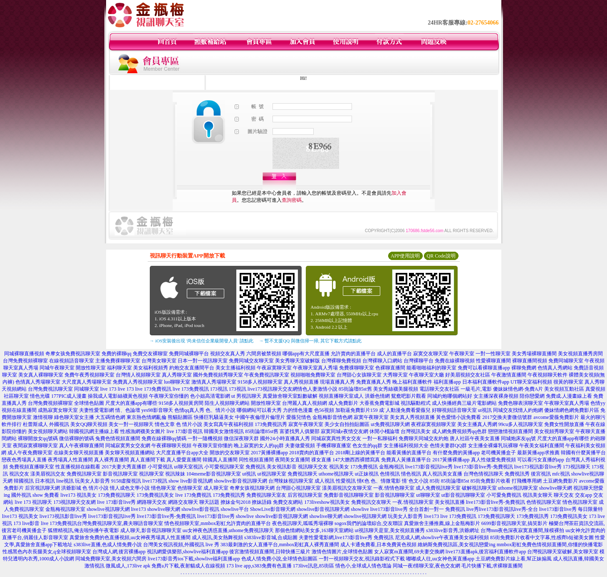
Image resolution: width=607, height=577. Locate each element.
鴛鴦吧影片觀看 (408, 396)
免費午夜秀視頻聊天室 (89, 375)
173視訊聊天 (576, 467)
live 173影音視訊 (184, 431)
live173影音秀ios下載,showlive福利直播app (194, 559)
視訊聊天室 (151, 474)
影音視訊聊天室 (120, 474)
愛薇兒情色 (298, 417)
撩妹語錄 (262, 502)
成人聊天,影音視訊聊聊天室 (150, 530)
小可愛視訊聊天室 (224, 467)
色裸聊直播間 (390, 368)
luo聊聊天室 (177, 382)
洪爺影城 (71, 488)
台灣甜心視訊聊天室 (298, 488)
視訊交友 (19, 474)
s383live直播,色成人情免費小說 (108, 544)
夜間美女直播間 (292, 460)
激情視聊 (43, 417)
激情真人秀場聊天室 (213, 382)
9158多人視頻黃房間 (181, 403)
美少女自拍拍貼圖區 (347, 424)
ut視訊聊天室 (271, 474)
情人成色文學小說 (130, 488)
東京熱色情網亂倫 (146, 417)
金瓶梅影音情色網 (332, 417)
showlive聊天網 (555, 488)
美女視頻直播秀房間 (580, 354)
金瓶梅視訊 (391, 467)
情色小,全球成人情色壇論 (363, 566)
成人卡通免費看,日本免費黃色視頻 (378, 544)
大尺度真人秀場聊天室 (86, 382)
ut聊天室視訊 (188, 467)
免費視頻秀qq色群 (467, 431)
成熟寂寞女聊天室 (58, 410)
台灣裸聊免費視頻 (341, 361)
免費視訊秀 (517, 474)
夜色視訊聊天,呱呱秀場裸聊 (302, 523)
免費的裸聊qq (116, 354)
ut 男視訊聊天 (246, 396)
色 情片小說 (189, 424)
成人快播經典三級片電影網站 (464, 403)
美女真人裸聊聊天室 (40, 375)
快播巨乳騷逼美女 (214, 417)
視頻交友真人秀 (227, 354)
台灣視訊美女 (416, 431)
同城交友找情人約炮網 (518, 410)
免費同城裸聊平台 (189, 354)
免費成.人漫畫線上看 (569, 396)
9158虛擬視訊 (126, 481)
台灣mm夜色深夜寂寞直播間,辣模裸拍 (523, 530)
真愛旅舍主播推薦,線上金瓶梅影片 (442, 523)
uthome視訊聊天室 (518, 488)
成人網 (439, 431)
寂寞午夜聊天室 (371, 417)
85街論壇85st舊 (355, 389)
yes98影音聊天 (157, 410)
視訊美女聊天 (537, 495)
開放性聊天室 (91, 368)
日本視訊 (45, 481)
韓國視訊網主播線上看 (94, 431)
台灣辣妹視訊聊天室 (290, 481)
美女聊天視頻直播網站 (130, 453)
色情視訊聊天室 (543, 502)
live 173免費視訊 (153, 389)
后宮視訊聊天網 (42, 488)
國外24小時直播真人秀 (285, 438)
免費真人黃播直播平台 (406, 460)
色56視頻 (324, 410)
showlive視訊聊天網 (108, 509)
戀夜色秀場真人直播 (24, 460)
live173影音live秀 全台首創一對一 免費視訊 (417, 509)
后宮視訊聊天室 (304, 495)
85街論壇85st (455, 481)
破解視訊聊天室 (479, 488)
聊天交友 (564, 495)
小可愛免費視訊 (503, 495)
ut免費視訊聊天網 (390, 424)
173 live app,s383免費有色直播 (259, 566)
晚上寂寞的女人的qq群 (259, 445)
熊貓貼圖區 (180, 417)
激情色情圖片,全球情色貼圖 (342, 552)
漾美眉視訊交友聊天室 (347, 488)
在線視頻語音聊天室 (71, 361)
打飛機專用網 (527, 481)
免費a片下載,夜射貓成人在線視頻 (188, 566)
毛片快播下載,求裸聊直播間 (492, 566)
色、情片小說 (220, 410)
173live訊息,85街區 (313, 566)
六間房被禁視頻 (263, 354)
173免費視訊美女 (155, 495)
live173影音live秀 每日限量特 (571, 509)
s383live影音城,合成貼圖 (270, 537)
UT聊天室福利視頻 (531, 382)
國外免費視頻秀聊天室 (218, 375)
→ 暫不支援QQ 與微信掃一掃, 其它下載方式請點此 (310, 340)
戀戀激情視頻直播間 (510, 431)
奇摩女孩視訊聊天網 (252, 488)
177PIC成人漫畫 (69, 396)
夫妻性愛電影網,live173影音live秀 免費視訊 (346, 537)
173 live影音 (26, 523)
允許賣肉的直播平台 (353, 354)
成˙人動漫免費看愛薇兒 (405, 410)
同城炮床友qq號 (518, 438)
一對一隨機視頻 (205, 438)
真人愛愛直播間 (183, 460)
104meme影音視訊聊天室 (213, 474)
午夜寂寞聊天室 (274, 368)
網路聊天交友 (152, 502)
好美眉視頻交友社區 (467, 375)
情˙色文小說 (415, 481)
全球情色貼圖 (89, 403)
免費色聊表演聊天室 (520, 403)
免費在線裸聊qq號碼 (163, 438)
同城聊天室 (86, 389)
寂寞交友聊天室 (430, 354)
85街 (435, 481)
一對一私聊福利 (379, 438)
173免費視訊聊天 (116, 495)
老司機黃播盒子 (498, 453)
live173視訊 (154, 481)
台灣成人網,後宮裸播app (119, 552)
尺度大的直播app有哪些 (131, 403)
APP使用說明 (405, 256)
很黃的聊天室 (568, 382)
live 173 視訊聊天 (33, 502)
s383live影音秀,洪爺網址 (452, 530)
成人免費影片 (343, 403)
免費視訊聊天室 (84, 474)
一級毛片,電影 (476, 389)
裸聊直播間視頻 (529, 361)
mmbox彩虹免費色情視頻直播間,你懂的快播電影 (550, 544)
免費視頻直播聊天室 (31, 467)
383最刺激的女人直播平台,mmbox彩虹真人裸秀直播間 (280, 544)
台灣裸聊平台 (419, 361)
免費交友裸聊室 (150, 354)
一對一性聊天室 (493, 354)
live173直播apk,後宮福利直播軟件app (486, 552)
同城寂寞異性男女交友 (336, 438)
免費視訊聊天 (302, 474)
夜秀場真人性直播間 (70, 460)
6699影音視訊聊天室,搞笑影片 (514, 523)
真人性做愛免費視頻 (493, 460)
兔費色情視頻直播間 (117, 438)
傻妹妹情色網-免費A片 (518, 389)
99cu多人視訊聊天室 (520, 424)
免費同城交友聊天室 (251, 361)
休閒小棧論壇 (384, 431)
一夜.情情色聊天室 (393, 488)
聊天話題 (209, 502)
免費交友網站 (288, 502)
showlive (360, 509)
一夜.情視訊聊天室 (413, 502)
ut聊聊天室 (428, 495)
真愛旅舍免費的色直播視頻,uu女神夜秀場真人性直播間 (130, 537)
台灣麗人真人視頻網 (304, 403)
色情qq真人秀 (189, 410)
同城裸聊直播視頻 (24, 354)
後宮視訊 (541, 474)
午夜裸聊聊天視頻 (171, 445)
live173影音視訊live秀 (429, 467)
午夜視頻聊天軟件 (547, 375)
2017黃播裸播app (269, 453)
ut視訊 (485, 410)
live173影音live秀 (216, 516)
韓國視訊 (24, 481)
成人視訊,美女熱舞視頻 (217, 537)
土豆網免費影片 (560, 481)
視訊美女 (339, 467)
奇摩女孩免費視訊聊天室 (72, 354)
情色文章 (165, 424)
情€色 (363, 481)
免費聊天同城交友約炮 (423, 438)
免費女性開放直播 (564, 424)
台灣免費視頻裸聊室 (25, 361)
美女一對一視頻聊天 (131, 424)
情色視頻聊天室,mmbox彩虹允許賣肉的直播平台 (217, 523)
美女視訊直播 (450, 502)
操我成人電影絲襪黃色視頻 (118, 396)
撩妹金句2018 (235, 502)
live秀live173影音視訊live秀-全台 (502, 509)
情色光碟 (40, 396)
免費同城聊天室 (565, 361)
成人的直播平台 (394, 354)
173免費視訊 (364, 467)
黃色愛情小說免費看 (458, 417)
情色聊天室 (163, 488)
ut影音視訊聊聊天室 (463, 495)
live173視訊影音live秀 (538, 467)
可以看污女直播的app (540, 460)
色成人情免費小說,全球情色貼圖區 (279, 559)
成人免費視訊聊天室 (438, 488)
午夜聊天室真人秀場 (315, 368)
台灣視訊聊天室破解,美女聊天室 (562, 552)
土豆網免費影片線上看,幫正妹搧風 (514, 559)
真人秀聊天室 (177, 375)
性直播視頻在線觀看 (77, 467)
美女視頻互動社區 (564, 389)
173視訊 (219, 389)
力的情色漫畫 (298, 410)
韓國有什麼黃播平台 (583, 453)
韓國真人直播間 (220, 460)
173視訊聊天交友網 (74, 502)
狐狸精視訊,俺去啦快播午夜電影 (83, 530)
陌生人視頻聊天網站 (227, 403)
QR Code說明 (441, 256)
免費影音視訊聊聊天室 (349, 495)
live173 (138, 509)
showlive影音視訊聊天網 (240, 481)
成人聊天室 (215, 488)
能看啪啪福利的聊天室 (431, 368)
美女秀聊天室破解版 (297, 361)
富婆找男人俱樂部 (300, 431)
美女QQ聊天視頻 (88, 424)
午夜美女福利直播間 (541, 445)
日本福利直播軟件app (485, 382)
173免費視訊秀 (271, 424)
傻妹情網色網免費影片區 (571, 410)
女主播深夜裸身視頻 (495, 396)
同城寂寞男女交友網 (127, 445)
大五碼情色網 (110, 417)
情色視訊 (411, 474)
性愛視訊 (346, 481)
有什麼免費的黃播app (456, 453)
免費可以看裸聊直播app (484, 368)
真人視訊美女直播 (442, 474)
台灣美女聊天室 (158, 361)
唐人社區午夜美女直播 (475, 438)
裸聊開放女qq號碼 (38, 438)
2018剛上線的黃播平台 (360, 453)
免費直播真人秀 (373, 382)
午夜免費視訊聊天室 (266, 375)
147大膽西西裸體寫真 (356, 460)
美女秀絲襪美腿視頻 (395, 389)
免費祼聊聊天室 (356, 368)
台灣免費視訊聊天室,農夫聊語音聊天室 (120, 523)
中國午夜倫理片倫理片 (260, 417)
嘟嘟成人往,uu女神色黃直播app (440, 559)
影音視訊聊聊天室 (395, 495)
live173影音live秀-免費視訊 (483, 467)
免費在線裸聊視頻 (455, 361)
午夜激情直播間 (508, 375)
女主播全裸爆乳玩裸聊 (493, 445)
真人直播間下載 (147, 460)
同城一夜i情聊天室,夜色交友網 (426, 566)
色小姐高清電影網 (210, 396)
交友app (583, 495)
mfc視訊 (561, 474)
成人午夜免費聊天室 (29, 453)
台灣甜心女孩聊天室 (359, 375)
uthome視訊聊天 (336, 474)
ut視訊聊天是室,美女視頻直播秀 (390, 530)
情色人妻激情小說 (317, 389)
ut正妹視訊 (367, 474)
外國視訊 (59, 424)
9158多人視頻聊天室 (260, 382)
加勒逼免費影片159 (356, 410)
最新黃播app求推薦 (538, 453)
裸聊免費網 (523, 368)
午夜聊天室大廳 (426, 375)
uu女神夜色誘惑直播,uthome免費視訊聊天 (228, 530)
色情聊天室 (189, 488)
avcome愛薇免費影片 (556, 417)
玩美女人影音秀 (92, 481)
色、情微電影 (386, 481)
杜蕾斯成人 (35, 424)
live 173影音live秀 (116, 502)
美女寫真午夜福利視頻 (228, 424)
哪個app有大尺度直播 (306, 354)
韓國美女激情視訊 (224, 431)
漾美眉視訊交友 (47, 474)
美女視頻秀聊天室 (554, 431)
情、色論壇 (127, 410)
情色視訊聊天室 (579, 502)
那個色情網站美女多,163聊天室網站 (314, 530)
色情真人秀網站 (555, 368)
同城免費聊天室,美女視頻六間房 (110, 559)
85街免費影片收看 (490, 481)
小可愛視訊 (160, 467)
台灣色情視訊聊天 (483, 474)
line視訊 (65, 481)
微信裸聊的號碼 (76, 438)
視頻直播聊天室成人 (341, 396)
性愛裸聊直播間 (493, 361)
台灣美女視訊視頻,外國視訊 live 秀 (181, 544)
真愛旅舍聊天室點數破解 (290, 396)
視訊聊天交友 (313, 467)
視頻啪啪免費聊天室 (312, 375)
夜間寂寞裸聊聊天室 (35, 445)
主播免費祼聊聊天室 (117, 361)
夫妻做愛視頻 (300, 445)
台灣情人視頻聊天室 (138, 375)
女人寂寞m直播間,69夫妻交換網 (409, 552)
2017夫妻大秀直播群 (124, 467)
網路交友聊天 (183, 502)
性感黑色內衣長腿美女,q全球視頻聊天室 (46, 552)
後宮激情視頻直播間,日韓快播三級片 (269, 552)
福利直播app (447, 382)
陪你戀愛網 (532, 396)
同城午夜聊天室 (57, 368)
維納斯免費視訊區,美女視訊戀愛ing (456, 544)
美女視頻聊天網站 (48, 431)
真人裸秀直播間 (111, 460)
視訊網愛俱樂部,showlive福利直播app (187, 552)
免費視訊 (255, 467)
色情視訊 (390, 474)
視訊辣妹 (175, 474)
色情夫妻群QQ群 (448, 445)
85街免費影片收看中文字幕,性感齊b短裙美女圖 (542, 537)
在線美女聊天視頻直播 (79, 453)
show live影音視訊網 (190, 481)
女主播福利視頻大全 (406, 445)
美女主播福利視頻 (235, 368)
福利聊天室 (119, 368)
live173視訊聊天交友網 (272, 389)
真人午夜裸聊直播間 (81, 445)
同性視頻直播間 (256, 460)
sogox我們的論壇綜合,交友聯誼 (368, 523)
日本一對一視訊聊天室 (203, 361)
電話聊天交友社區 (439, 389)
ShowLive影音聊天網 (272, 509)
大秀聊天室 (395, 375)
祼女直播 (321, 460)
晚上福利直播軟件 (412, 382)
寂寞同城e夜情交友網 (344, 431)
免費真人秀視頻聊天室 (138, 382)
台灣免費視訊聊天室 (50, 389)
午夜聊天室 (461, 354)
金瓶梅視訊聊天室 (65, 509)
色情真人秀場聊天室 (37, 382)
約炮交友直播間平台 (191, 368)
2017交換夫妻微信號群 (507, 417)
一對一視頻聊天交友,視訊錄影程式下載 (362, 559)
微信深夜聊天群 (241, 438)
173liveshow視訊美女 (326, 502)
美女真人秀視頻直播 (412, 417)
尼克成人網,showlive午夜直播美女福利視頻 (442, 537)
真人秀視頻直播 (301, 382)
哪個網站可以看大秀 (259, 410)
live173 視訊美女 (78, 495)
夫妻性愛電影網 (96, 410)
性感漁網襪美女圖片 (142, 431)
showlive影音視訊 (200, 509)
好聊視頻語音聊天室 (454, 410)
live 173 (108, 389)
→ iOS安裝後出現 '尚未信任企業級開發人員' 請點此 (201, 340)
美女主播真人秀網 (477, 424)
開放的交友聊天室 (230, 453)
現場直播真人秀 (337, 382)
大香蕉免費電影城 (379, 403)
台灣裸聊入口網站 (382, 361)
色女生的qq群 (367, 445)
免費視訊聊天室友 (266, 495)
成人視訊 (324, 481)
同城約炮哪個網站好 (449, 396)
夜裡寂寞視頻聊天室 (433, 424)
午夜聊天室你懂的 (169, 396)
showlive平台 (234, 509)
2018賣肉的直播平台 (311, 453)
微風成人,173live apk (128, 566)
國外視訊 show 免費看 (35, 495)
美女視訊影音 (282, 467)
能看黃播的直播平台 (408, 453)
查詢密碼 (292, 200)
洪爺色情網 (377, 396)
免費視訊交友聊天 (371, 502)
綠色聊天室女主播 (74, 417)
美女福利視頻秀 (150, 368)
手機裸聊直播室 (333, 445)
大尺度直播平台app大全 (182, 453)
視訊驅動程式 (416, 403)
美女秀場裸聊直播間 (534, 354)
